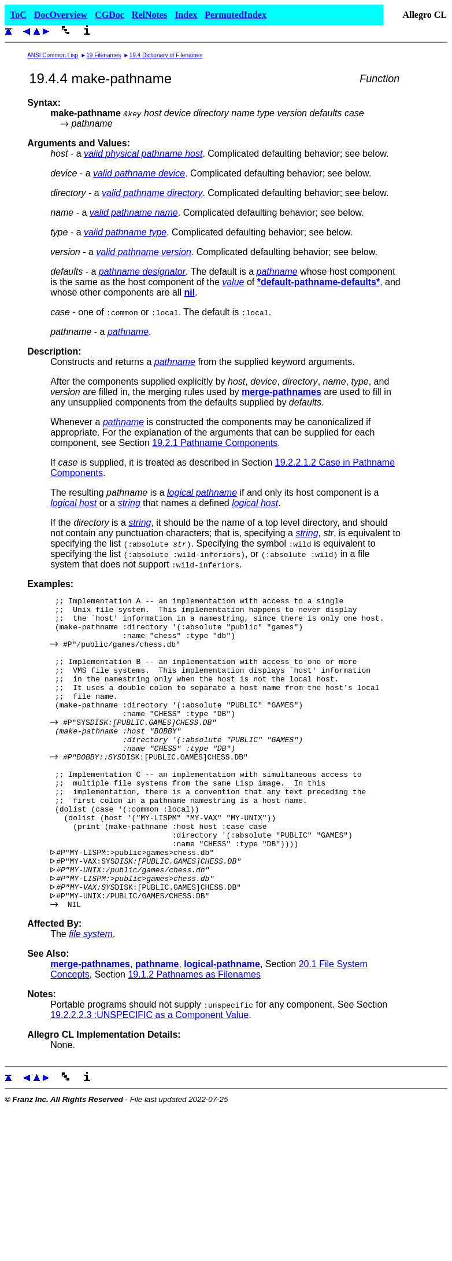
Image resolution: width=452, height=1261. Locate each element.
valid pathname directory (152, 193)
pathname (277, 271)
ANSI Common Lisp (52, 55)
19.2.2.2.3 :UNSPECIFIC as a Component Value (149, 1077)
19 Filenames (103, 55)
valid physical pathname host (143, 153)
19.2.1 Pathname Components (214, 443)
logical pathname (202, 492)
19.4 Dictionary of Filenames (166, 55)
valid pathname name (134, 212)
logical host (73, 503)
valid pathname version (143, 252)
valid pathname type (125, 232)
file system (91, 996)
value (233, 282)
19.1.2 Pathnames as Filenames (194, 1037)
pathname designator (142, 271)
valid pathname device (139, 173)
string (129, 503)
